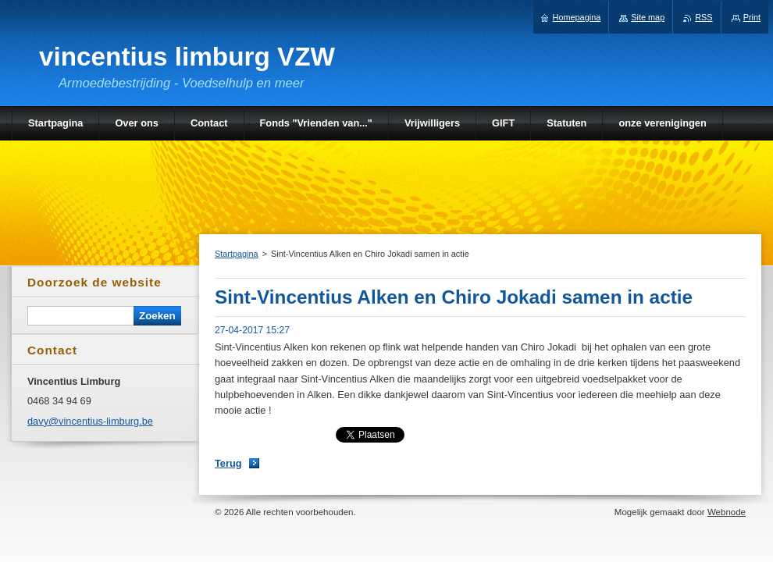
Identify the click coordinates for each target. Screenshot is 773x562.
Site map (647, 17)
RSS (703, 17)
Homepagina (577, 17)
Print (752, 17)
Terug (228, 463)
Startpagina (236, 253)
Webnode (726, 512)
